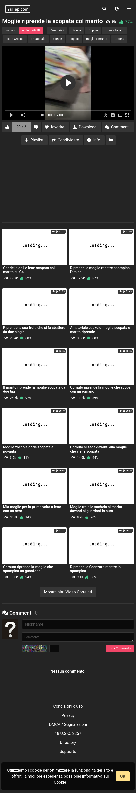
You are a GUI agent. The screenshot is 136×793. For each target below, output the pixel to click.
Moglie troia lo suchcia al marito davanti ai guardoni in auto (96, 509)
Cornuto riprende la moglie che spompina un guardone (28, 569)
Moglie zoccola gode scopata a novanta (28, 449)
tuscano (10, 30)
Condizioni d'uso (68, 706)
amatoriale (38, 39)
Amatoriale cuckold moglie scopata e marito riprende (100, 330)
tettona (119, 39)
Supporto (68, 751)
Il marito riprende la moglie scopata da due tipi (34, 389)
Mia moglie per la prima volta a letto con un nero (32, 509)
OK (122, 776)
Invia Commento (120, 648)
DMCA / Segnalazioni (68, 724)
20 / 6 (21, 127)
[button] (116, 9)
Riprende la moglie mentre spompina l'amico (100, 270)
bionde (57, 39)
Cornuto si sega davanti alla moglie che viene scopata (98, 449)
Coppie (93, 30)
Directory (68, 742)
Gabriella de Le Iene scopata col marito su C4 (29, 270)
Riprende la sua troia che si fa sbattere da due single (34, 330)
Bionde (76, 30)
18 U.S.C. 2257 (68, 733)
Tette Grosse (14, 39)
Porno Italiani (114, 30)
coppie (74, 39)
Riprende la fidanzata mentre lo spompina (95, 569)
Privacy (68, 715)
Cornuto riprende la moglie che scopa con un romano (100, 389)
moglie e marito (96, 39)
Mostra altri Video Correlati (68, 592)
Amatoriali (57, 30)
